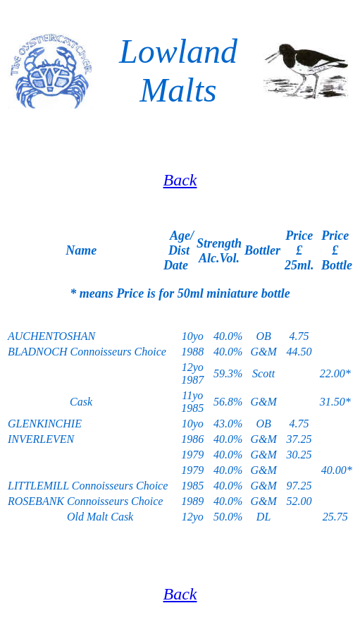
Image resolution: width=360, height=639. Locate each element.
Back (180, 180)
